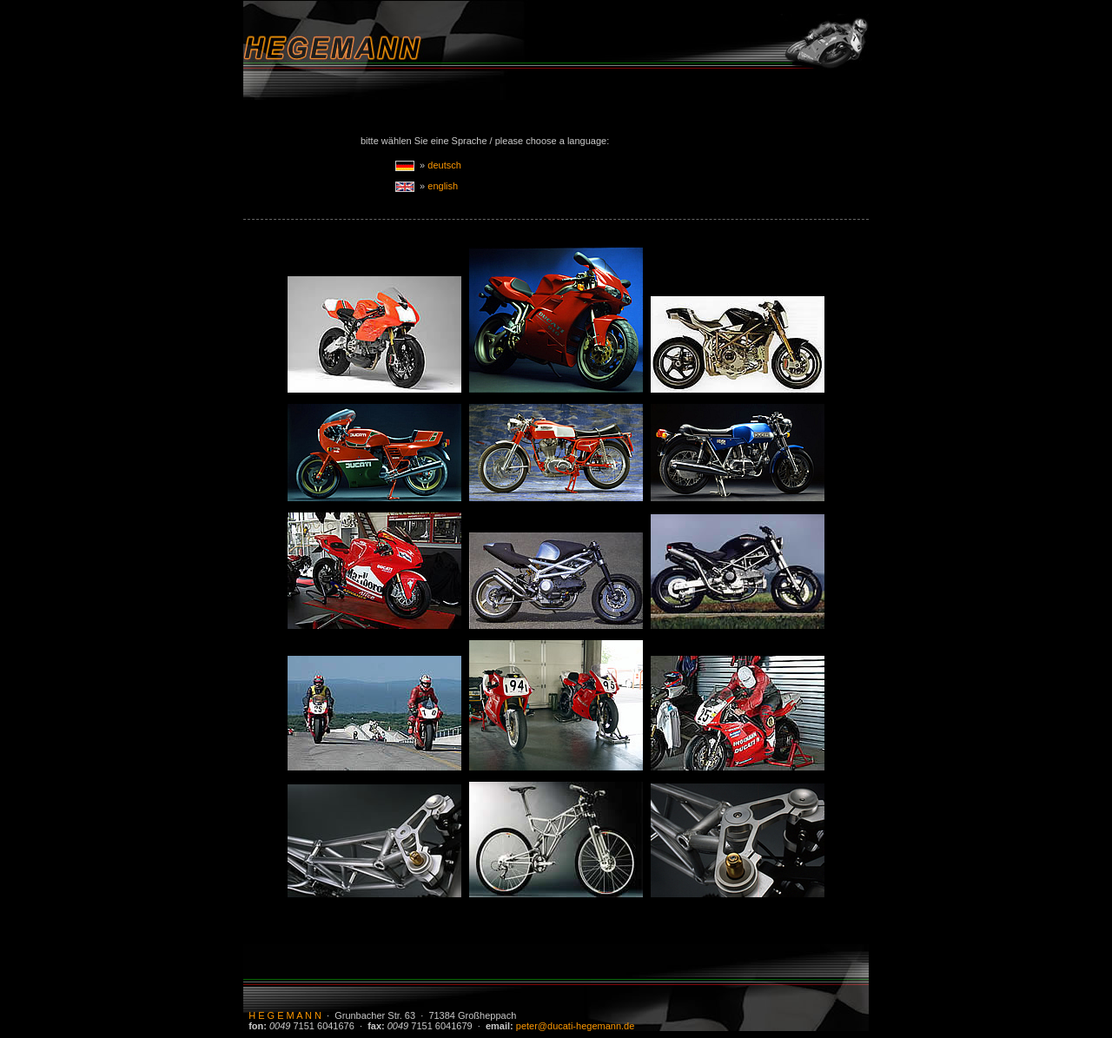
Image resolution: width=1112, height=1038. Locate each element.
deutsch (444, 165)
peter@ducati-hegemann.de (575, 1026)
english (442, 186)
